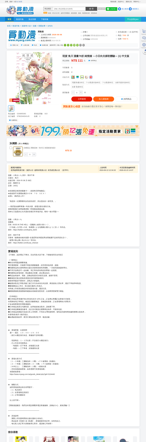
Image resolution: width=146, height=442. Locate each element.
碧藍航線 (94, 13)
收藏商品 (12, 120)
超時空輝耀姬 (65, 13)
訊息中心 (121, 1)
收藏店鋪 (43, 45)
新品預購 (32, 19)
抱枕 (79, 13)
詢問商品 (92, 60)
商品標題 (48, 9)
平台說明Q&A (133, 19)
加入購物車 (104, 99)
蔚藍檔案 (74, 13)
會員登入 (135, 9)
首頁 (9, 19)
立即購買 (82, 99)
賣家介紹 (13, 45)
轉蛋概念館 (86, 13)
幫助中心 (136, 1)
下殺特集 (44, 19)
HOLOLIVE (56, 13)
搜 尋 (91, 9)
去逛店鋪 (24, 45)
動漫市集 (20, 19)
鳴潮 (49, 13)
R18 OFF (101, 9)
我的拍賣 (113, 1)
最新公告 (129, 1)
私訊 (34, 45)
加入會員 (19, 1)
